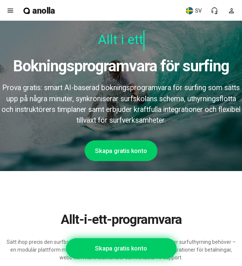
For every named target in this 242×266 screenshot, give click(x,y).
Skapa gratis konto (121, 150)
